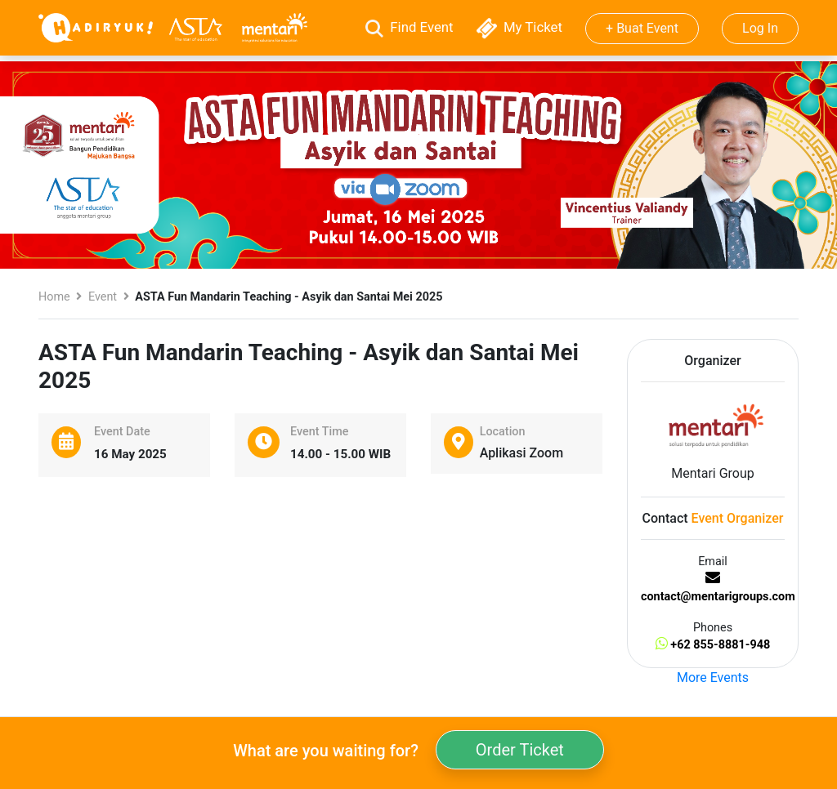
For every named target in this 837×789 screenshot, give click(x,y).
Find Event (411, 27)
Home (54, 297)
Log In (760, 28)
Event (102, 297)
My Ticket (521, 27)
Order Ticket (520, 750)
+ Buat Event (642, 28)
